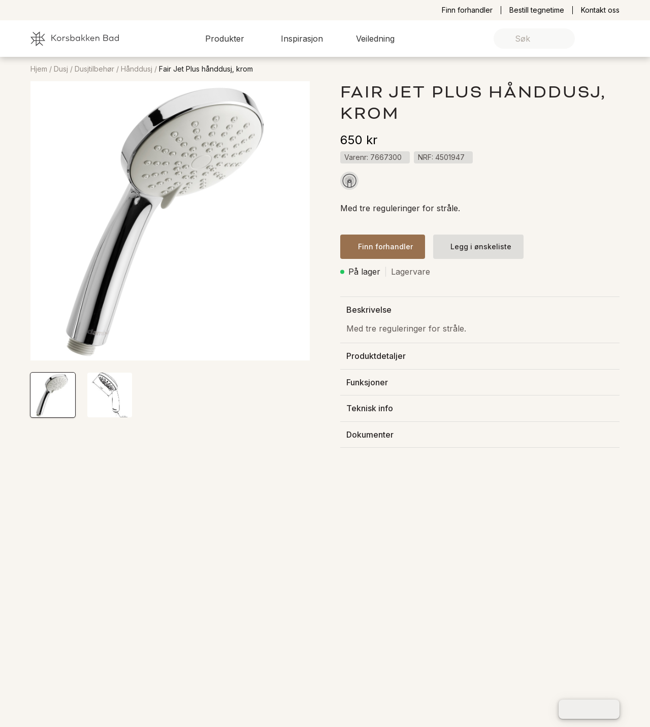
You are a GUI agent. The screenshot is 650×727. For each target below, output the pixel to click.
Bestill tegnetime (536, 10)
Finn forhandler (467, 10)
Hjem (38, 69)
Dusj (61, 69)
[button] (230, 38)
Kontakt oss (600, 10)
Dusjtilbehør (94, 69)
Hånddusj (136, 69)
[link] (596, 39)
